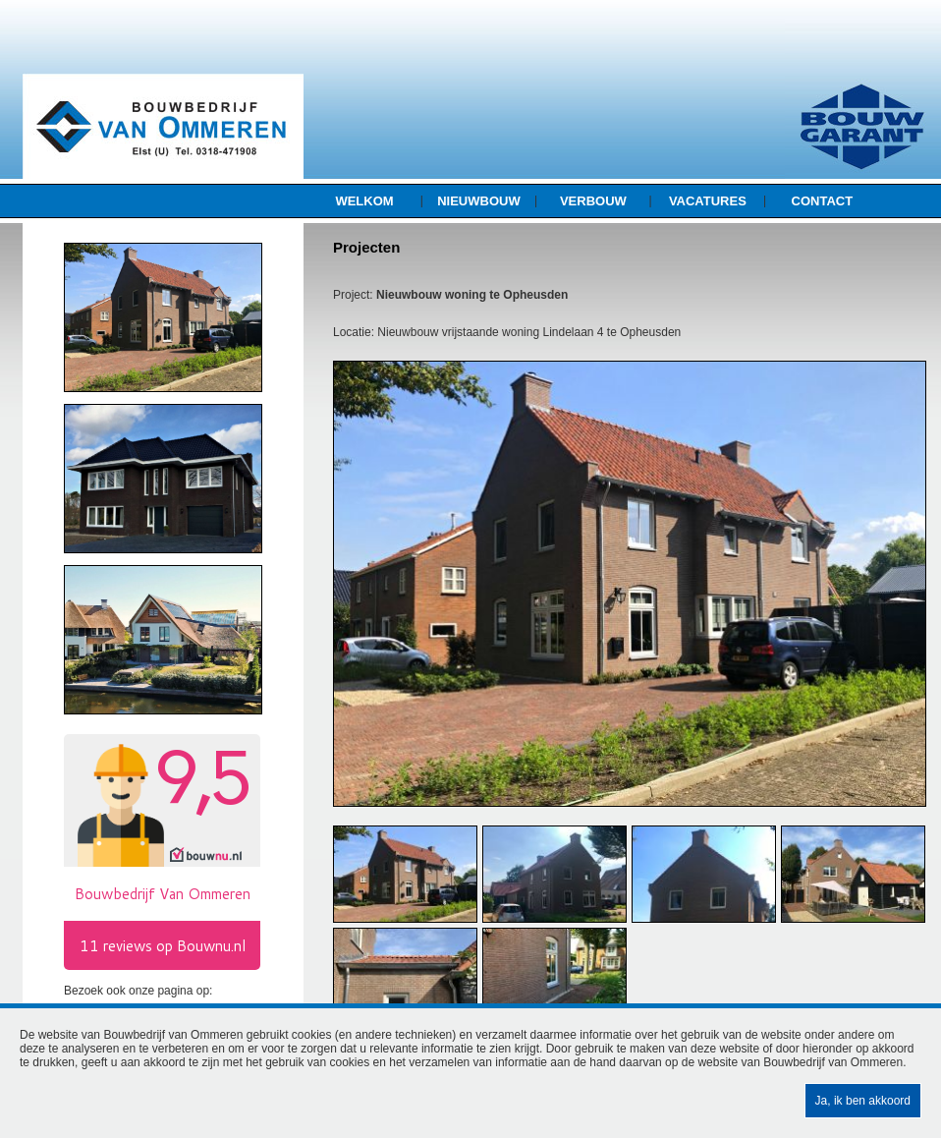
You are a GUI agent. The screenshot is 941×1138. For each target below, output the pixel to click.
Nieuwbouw (479, 201)
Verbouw (593, 201)
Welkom (364, 201)
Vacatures (708, 201)
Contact (823, 201)
